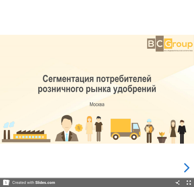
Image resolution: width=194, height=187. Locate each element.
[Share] (177, 182)
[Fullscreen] (189, 182)
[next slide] (186, 167)
